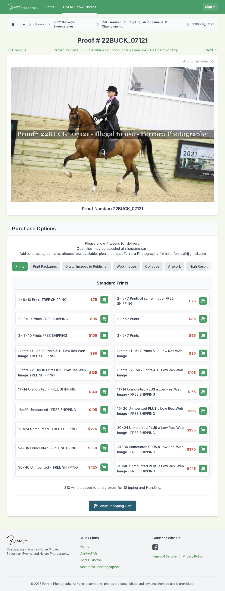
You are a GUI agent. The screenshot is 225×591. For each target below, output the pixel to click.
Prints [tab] (19, 266)
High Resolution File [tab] (205, 266)
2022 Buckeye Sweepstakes (64, 24)
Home (49, 7)
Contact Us (88, 553)
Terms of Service (164, 556)
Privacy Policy (193, 556)
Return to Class (115, 50)
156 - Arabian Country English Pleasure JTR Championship (134, 24)
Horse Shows (90, 560)
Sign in (210, 7)
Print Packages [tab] (45, 266)
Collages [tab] (152, 266)
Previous (16, 50)
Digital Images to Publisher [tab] (86, 266)
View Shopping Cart (113, 506)
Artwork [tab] (174, 266)
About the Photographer (99, 567)
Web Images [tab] (126, 266)
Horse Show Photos (79, 7)
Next (211, 50)
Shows (39, 24)
